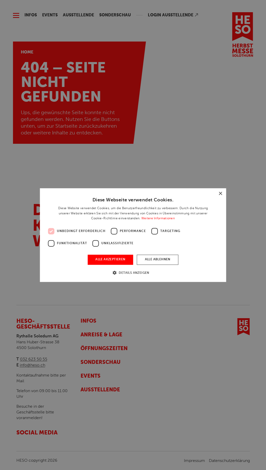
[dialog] (133, 235)
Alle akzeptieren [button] (110, 259)
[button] (133, 272)
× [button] (220, 194)
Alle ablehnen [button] (157, 259)
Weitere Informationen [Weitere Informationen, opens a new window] (158, 218)
